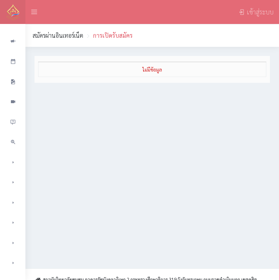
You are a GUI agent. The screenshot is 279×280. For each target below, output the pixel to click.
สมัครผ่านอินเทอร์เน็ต (58, 35)
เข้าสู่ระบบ (256, 12)
